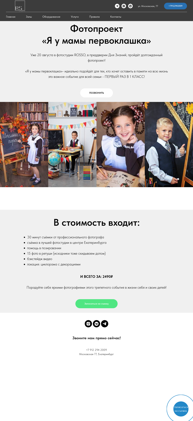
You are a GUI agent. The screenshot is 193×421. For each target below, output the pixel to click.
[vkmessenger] (130, 6)
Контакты (115, 16)
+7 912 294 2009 (96, 349)
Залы (29, 16)
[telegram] (117, 6)
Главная (10, 16)
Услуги (75, 16)
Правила (94, 16)
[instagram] (124, 6)
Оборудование (51, 16)
